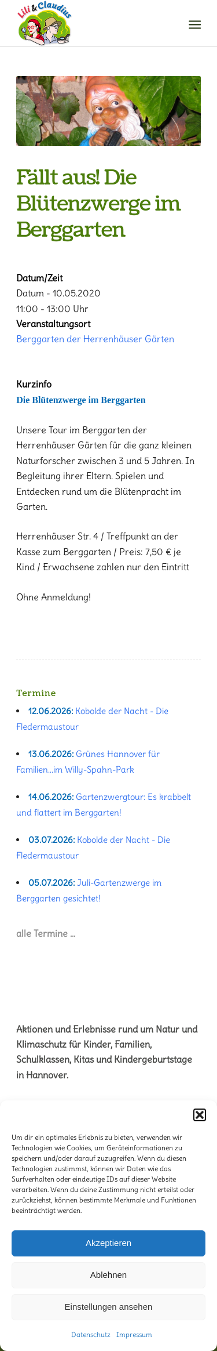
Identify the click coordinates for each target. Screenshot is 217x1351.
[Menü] (194, 24)
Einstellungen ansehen (109, 1307)
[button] (199, 1115)
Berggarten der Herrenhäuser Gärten (95, 339)
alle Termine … (45, 933)
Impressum (134, 1334)
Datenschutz (91, 1334)
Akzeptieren (108, 1243)
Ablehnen (108, 1275)
